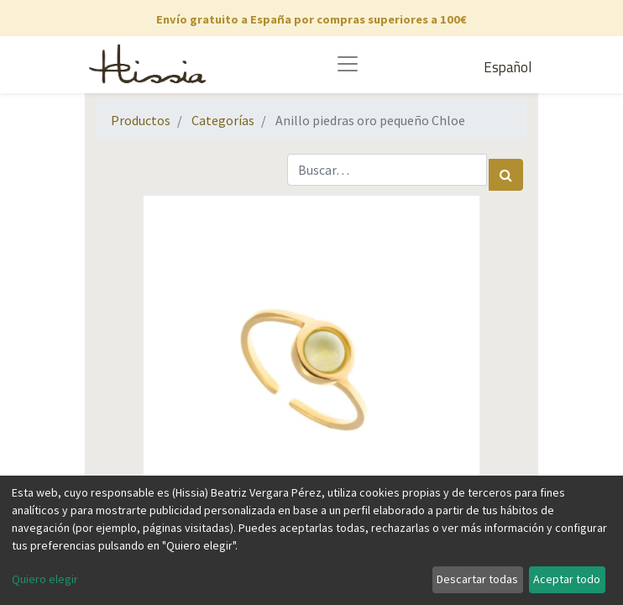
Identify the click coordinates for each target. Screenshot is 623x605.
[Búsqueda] (506, 175)
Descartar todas (477, 579)
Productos (140, 120)
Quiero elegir (45, 579)
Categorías (222, 120)
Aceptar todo (566, 579)
